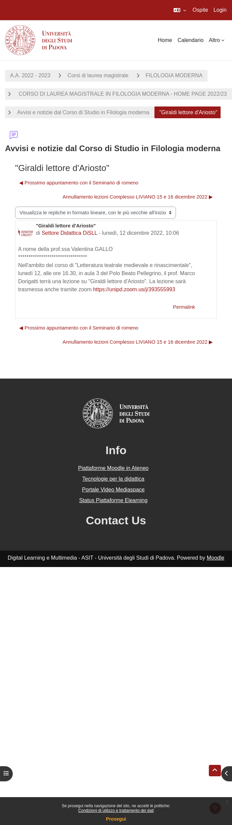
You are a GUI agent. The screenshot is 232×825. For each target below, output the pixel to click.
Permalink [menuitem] (184, 307)
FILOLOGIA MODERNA (174, 75)
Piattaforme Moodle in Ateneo (113, 468)
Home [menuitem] (165, 40)
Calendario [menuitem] (190, 40)
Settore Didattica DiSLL (69, 233)
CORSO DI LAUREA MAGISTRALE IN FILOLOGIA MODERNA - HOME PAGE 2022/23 (122, 94)
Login (220, 10)
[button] (180, 10)
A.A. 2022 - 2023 (30, 75)
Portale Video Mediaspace (113, 489)
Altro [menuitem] (214, 40)
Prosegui (116, 819)
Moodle (215, 558)
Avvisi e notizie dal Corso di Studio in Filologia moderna (83, 112)
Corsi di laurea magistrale (97, 75)
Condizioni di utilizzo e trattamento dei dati (116, 810)
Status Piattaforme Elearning (113, 500)
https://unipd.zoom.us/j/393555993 (134, 289)
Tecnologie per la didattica (113, 479)
